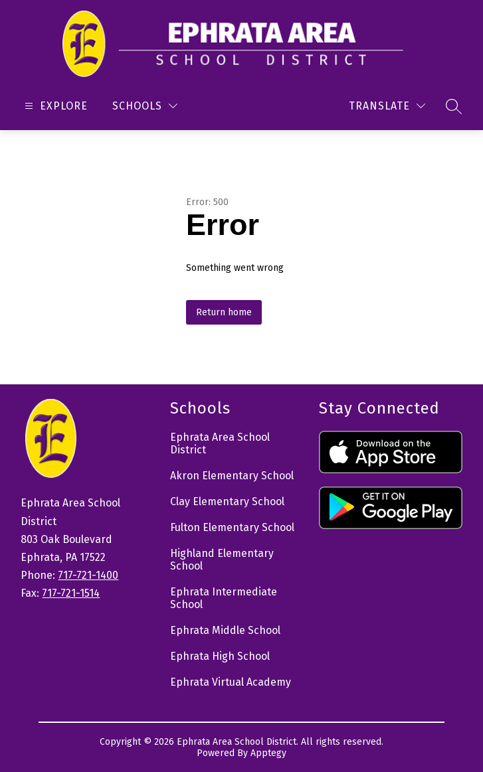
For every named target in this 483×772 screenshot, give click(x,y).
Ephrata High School (220, 656)
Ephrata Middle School (225, 630)
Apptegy (268, 753)
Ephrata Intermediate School (223, 598)
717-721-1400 (88, 575)
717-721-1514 (71, 593)
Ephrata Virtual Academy (230, 682)
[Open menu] (54, 106)
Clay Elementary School (227, 501)
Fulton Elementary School (232, 527)
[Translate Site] (387, 106)
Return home (224, 312)
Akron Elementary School (232, 475)
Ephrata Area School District (220, 443)
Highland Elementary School (222, 559)
